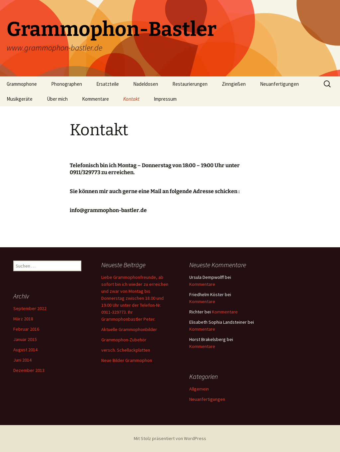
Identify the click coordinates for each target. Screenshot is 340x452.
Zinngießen (234, 84)
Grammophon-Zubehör (123, 340)
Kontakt (131, 99)
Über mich (57, 99)
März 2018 (23, 319)
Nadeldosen (145, 84)
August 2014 (25, 350)
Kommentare (95, 99)
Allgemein (199, 389)
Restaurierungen (190, 84)
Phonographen (66, 84)
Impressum (165, 99)
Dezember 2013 (28, 370)
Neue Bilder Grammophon (126, 360)
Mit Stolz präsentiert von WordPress (170, 438)
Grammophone (22, 84)
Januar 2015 (25, 339)
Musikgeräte (20, 99)
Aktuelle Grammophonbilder (129, 329)
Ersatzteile (107, 84)
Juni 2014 (22, 360)
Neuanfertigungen (279, 84)
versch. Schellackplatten (125, 350)
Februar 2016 (26, 329)
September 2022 (29, 308)
